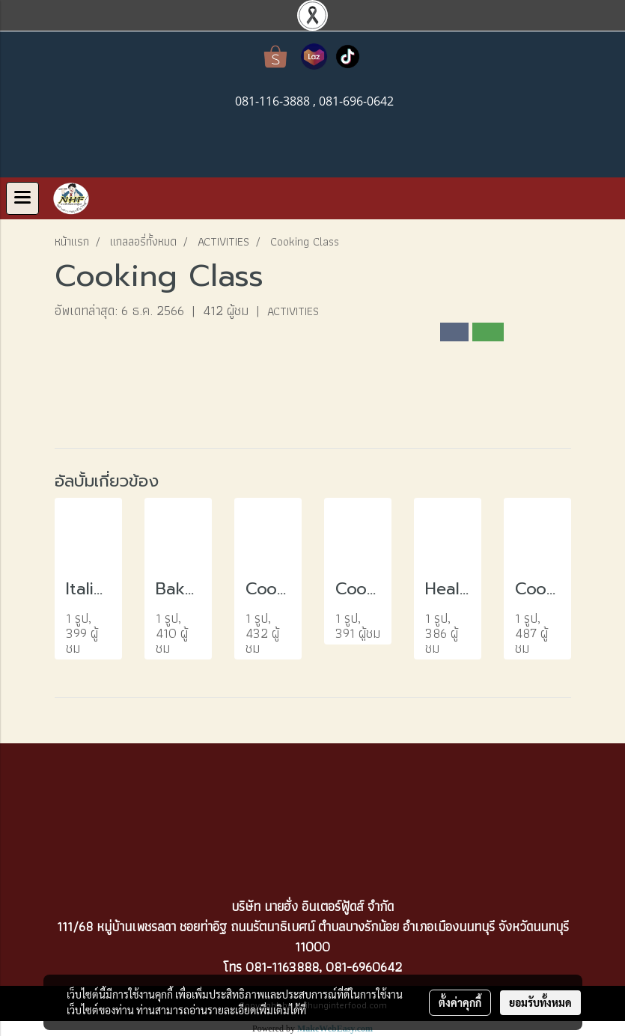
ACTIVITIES (293, 311)
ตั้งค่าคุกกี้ (460, 1002)
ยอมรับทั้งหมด (540, 1002)
